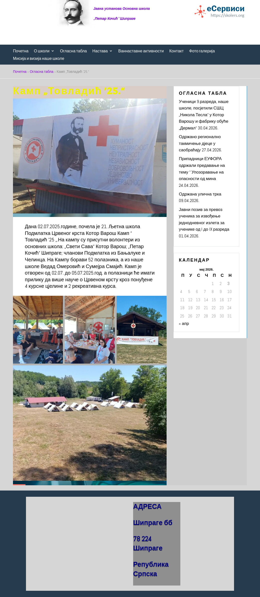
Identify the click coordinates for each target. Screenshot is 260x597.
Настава (100, 51)
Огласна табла (73, 51)
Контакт (176, 51)
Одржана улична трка (200, 194)
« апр (184, 323)
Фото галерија (202, 51)
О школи (41, 51)
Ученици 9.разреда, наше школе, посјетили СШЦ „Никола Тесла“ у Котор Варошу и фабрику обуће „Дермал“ (204, 115)
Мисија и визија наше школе (38, 59)
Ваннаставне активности (141, 51)
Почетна (20, 51)
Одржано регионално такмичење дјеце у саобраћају (200, 143)
